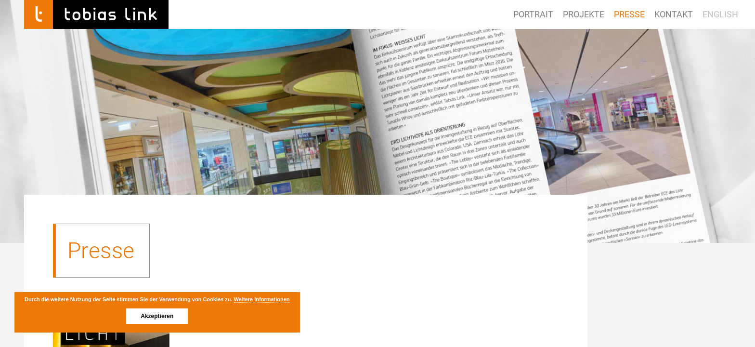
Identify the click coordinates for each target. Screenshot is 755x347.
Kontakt (673, 14)
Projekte (583, 14)
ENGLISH (720, 14)
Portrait (533, 14)
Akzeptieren (157, 316)
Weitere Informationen (262, 299)
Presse (629, 14)
